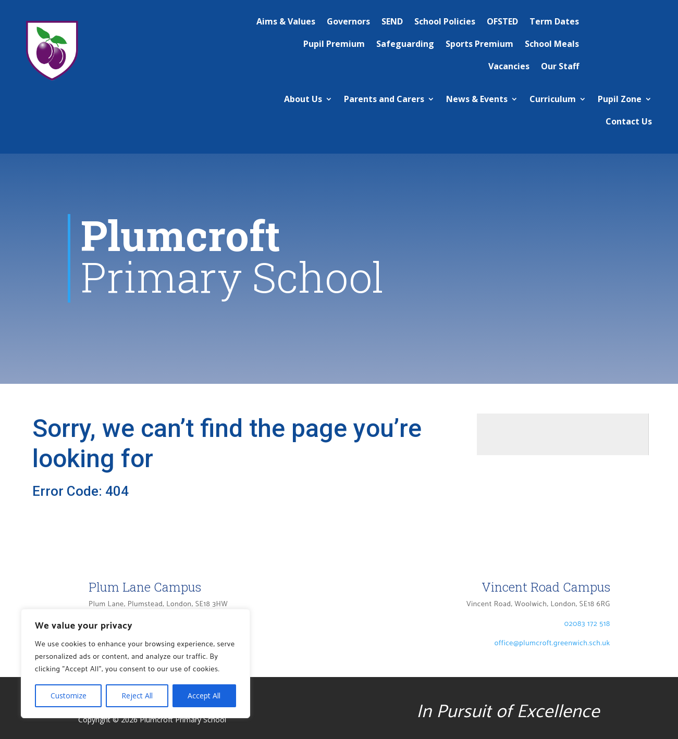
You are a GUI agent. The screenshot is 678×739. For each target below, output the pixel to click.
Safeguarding (405, 43)
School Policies (444, 21)
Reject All (137, 695)
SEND (392, 21)
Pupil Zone (620, 99)
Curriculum (552, 99)
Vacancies (508, 66)
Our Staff (560, 66)
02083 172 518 (587, 624)
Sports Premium (479, 43)
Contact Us (629, 121)
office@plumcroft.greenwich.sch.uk (552, 643)
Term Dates (554, 21)
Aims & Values (285, 21)
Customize (69, 695)
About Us (303, 99)
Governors (348, 21)
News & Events (477, 99)
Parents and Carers (384, 99)
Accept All (204, 695)
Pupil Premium (334, 43)
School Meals (552, 43)
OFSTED (502, 21)
